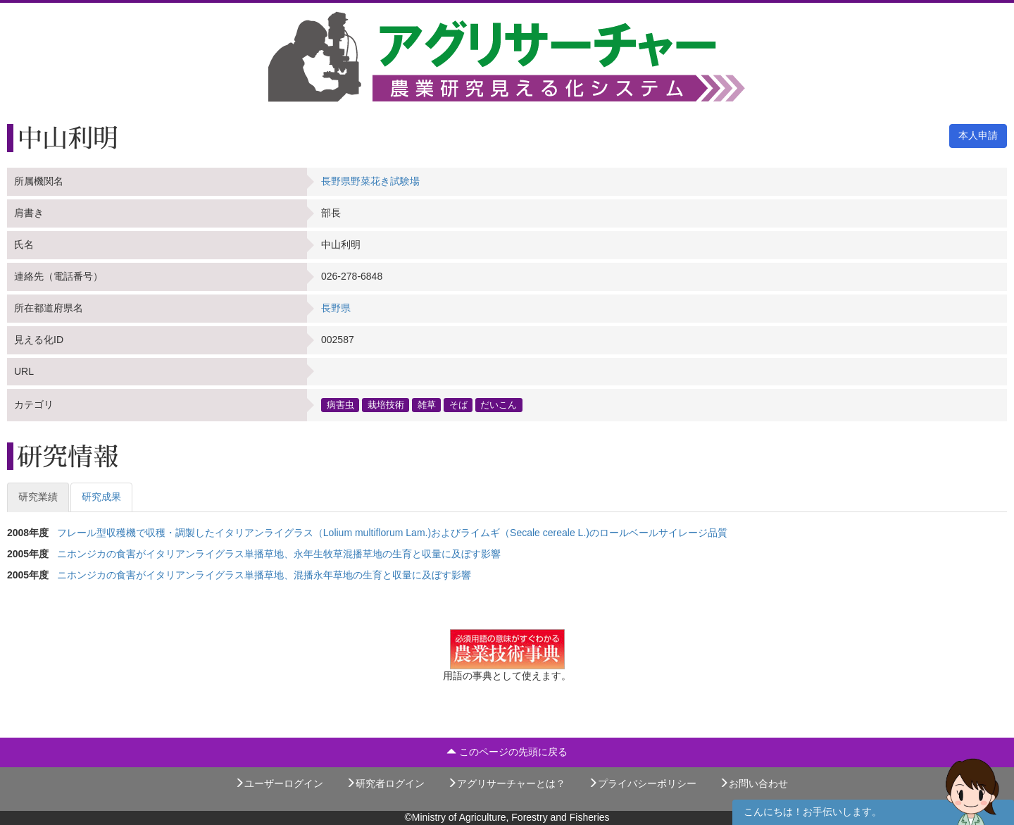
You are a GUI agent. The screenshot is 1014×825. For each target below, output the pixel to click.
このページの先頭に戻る (507, 751)
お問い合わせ (753, 783)
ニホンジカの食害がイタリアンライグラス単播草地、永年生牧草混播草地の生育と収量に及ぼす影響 (279, 553)
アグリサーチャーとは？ (506, 783)
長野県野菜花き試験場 (370, 181)
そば (458, 404)
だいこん (498, 404)
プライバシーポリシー (642, 783)
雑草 (427, 404)
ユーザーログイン (278, 783)
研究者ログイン (385, 783)
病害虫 (340, 404)
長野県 (336, 308)
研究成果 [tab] (101, 496)
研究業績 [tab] (38, 496)
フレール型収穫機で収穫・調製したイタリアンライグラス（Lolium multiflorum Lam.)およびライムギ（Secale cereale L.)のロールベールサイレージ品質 (392, 532)
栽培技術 (386, 404)
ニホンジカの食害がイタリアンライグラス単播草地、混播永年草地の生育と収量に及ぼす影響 (264, 575)
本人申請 (978, 135)
